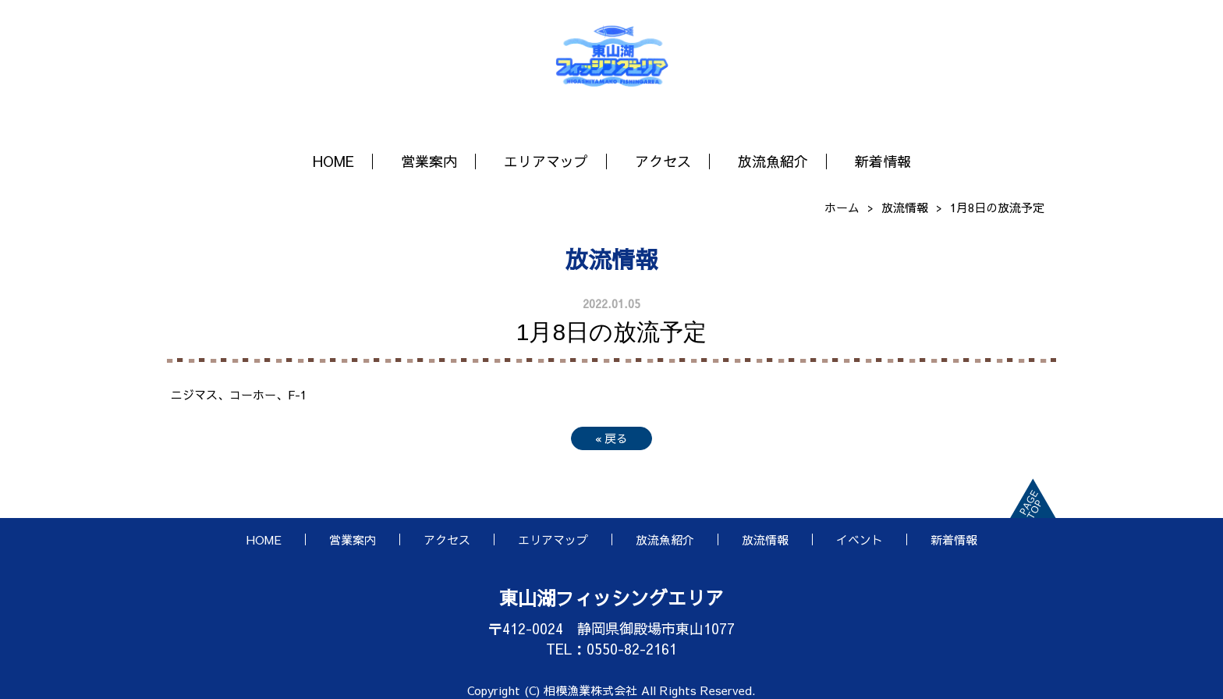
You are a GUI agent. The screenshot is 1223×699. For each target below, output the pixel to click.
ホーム (842, 207)
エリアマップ (546, 161)
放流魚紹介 (773, 161)
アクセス (663, 161)
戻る (611, 438)
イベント (859, 539)
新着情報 (883, 161)
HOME (333, 161)
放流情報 (904, 207)
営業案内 (429, 161)
